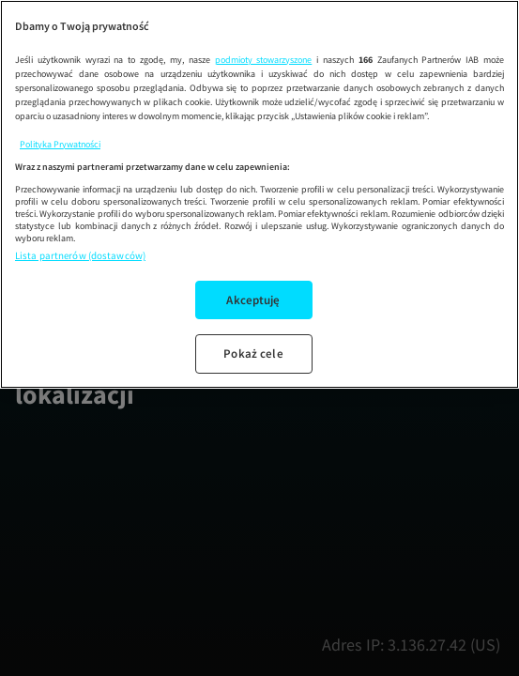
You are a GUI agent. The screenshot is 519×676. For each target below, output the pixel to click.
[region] (259, 194)
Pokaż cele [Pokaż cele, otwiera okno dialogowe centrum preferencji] (252, 353)
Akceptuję (253, 300)
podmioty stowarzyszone (264, 60)
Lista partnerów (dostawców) (80, 255)
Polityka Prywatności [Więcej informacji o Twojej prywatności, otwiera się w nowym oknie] (60, 144)
